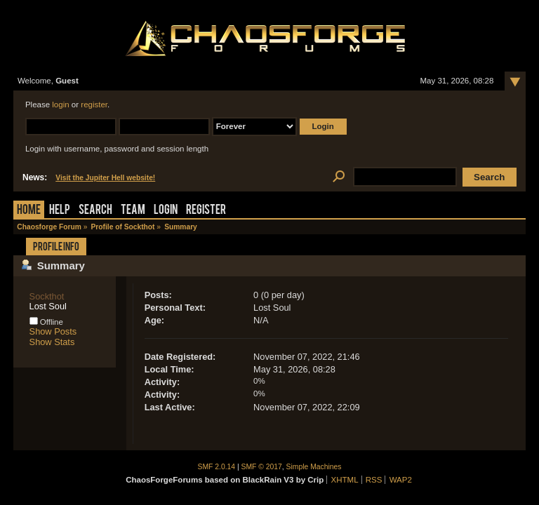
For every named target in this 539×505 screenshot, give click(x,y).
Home (29, 211)
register (94, 104)
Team (133, 211)
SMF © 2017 (261, 467)
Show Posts (53, 331)
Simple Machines (314, 467)
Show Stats (52, 342)
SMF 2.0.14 (217, 467)
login (60, 104)
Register (206, 211)
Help (59, 211)
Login (166, 211)
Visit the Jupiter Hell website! (105, 178)
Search (95, 211)
